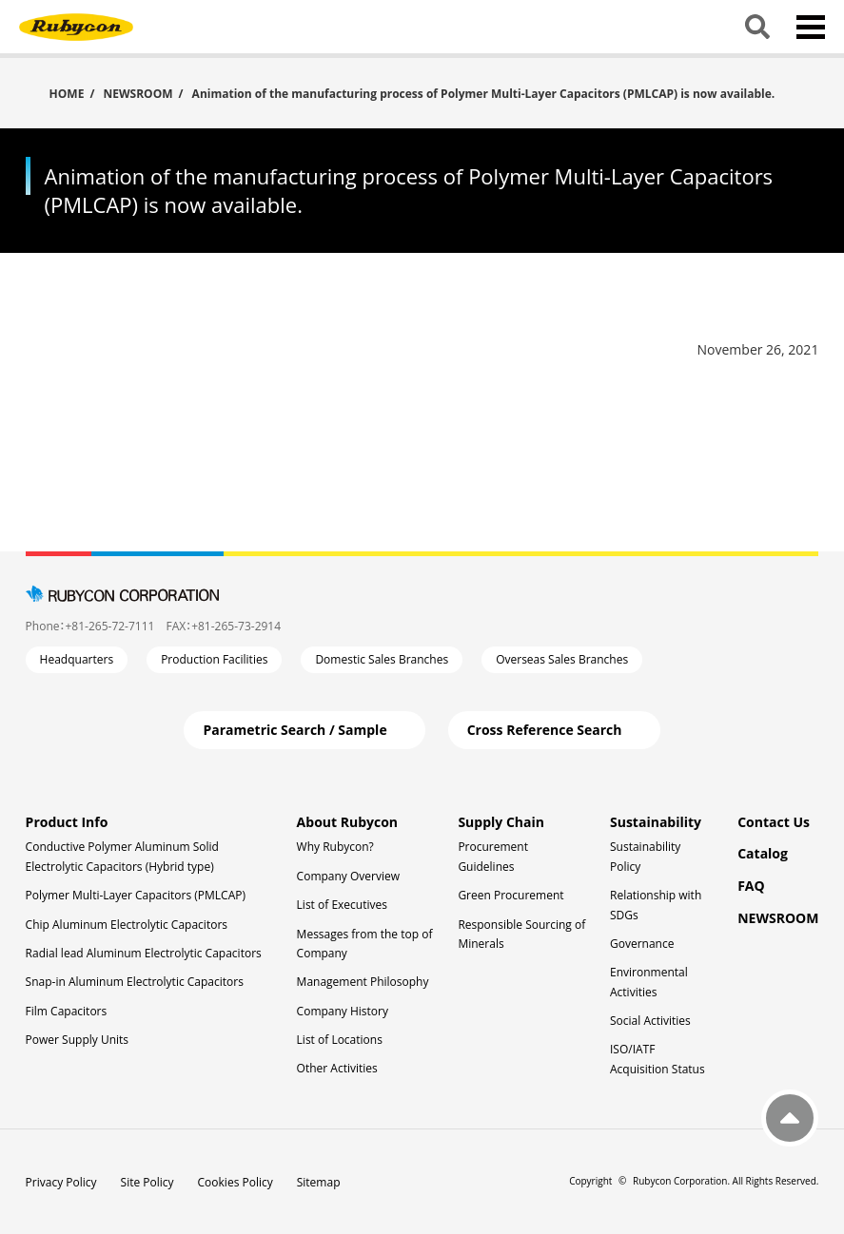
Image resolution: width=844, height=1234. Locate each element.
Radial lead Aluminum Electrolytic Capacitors (144, 953)
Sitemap (319, 1182)
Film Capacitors (67, 1011)
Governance (642, 943)
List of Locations (340, 1040)
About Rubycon (347, 822)
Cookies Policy (235, 1182)
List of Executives (342, 905)
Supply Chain (501, 822)
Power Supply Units (77, 1040)
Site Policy (147, 1182)
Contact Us (773, 822)
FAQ (751, 886)
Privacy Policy (61, 1182)
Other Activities (337, 1068)
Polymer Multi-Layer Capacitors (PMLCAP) (135, 895)
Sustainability (655, 822)
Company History (342, 1011)
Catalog (762, 853)
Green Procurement (510, 895)
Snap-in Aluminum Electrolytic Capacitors (135, 982)
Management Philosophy (363, 982)
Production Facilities (214, 659)
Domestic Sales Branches (381, 659)
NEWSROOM (137, 94)
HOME (67, 93)
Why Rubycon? (335, 847)
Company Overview (348, 876)
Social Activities (650, 1020)
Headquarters (77, 659)
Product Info (67, 822)
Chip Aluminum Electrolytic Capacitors (126, 924)
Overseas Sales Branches (562, 659)
